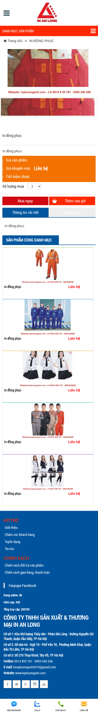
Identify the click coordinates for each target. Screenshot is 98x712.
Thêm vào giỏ (75, 200)
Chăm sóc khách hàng (20, 534)
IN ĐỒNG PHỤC (41, 41)
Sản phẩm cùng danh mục (29, 240)
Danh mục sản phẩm (49, 31)
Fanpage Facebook (22, 585)
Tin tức (9, 548)
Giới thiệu (11, 527)
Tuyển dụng (12, 541)
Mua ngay (25, 200)
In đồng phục (12, 286)
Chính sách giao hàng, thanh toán (27, 572)
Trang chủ (13, 41)
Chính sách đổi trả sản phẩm (24, 565)
